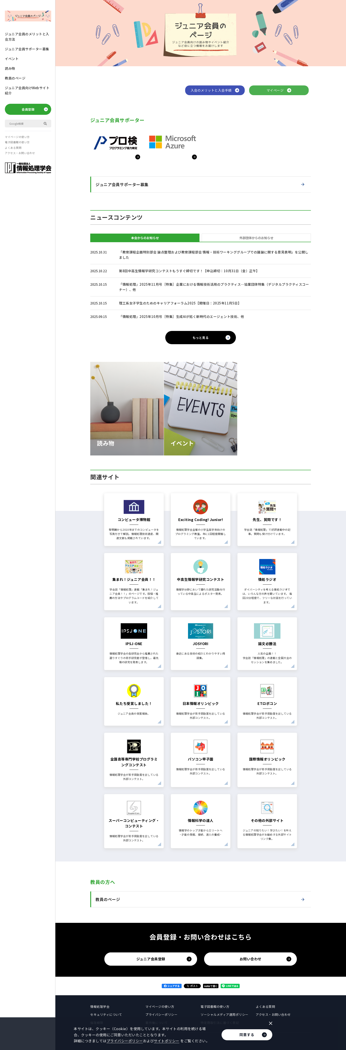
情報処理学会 (99, 1006)
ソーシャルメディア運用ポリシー (224, 1014)
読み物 (10, 68)
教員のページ (15, 78)
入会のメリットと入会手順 (215, 90)
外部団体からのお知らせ (256, 238)
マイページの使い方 (17, 137)
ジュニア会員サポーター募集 (27, 49)
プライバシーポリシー (161, 1014)
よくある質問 (13, 147)
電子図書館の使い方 (17, 142)
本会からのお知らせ (145, 238)
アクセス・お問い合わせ (20, 153)
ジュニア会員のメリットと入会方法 (27, 37)
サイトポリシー (166, 1040)
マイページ (279, 90)
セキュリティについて (106, 1014)
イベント (12, 58)
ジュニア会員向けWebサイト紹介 (27, 90)
